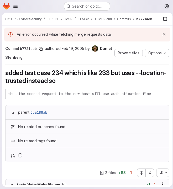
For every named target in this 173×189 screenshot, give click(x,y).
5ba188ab (38, 112)
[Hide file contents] (12, 184)
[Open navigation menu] (15, 6)
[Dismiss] (162, 34)
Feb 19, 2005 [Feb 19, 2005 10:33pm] (73, 48)
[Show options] (161, 184)
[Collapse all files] (148, 173)
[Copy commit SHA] (41, 49)
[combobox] (161, 173)
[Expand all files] (139, 173)
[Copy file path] (64, 184)
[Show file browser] (163, 19)
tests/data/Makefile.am (38, 184)
